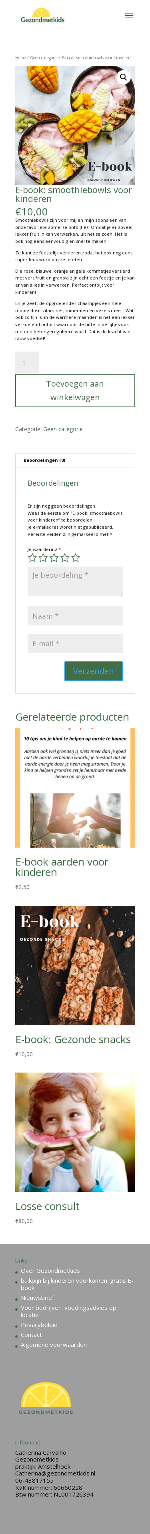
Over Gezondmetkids (50, 1270)
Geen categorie (44, 58)
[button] (123, 77)
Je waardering (44, 549)
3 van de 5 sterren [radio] (54, 558)
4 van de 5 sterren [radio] (65, 558)
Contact (31, 1335)
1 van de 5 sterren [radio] (32, 558)
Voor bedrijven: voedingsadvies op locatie (68, 1311)
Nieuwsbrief (37, 1297)
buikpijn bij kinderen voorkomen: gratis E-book (77, 1284)
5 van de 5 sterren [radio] (75, 558)
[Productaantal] (27, 363)
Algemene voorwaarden (54, 1344)
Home (20, 58)
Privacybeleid (39, 1325)
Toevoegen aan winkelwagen (75, 390)
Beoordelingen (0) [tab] (44, 460)
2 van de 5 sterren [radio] (43, 558)
